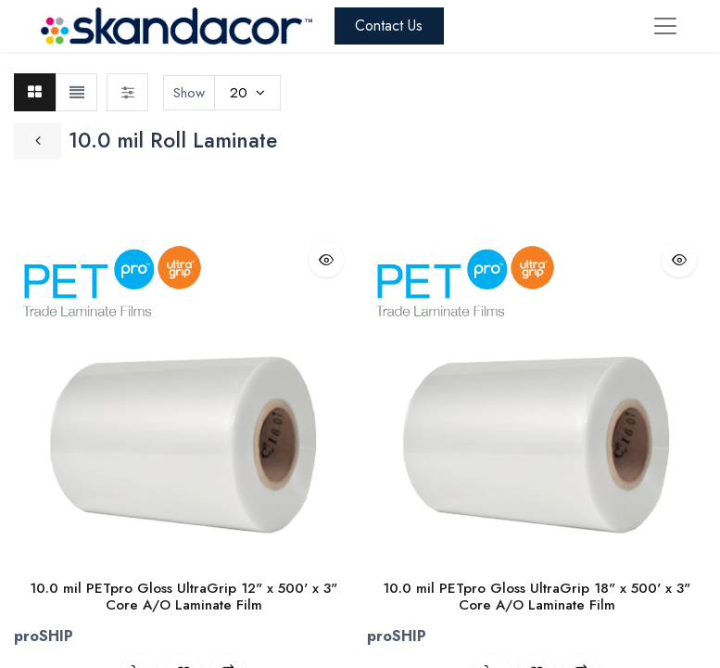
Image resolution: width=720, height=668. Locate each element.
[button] (326, 259)
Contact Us (389, 25)
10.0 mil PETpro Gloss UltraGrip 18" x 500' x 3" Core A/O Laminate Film (536, 596)
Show (189, 93)
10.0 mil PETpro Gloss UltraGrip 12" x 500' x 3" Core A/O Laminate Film (183, 596)
